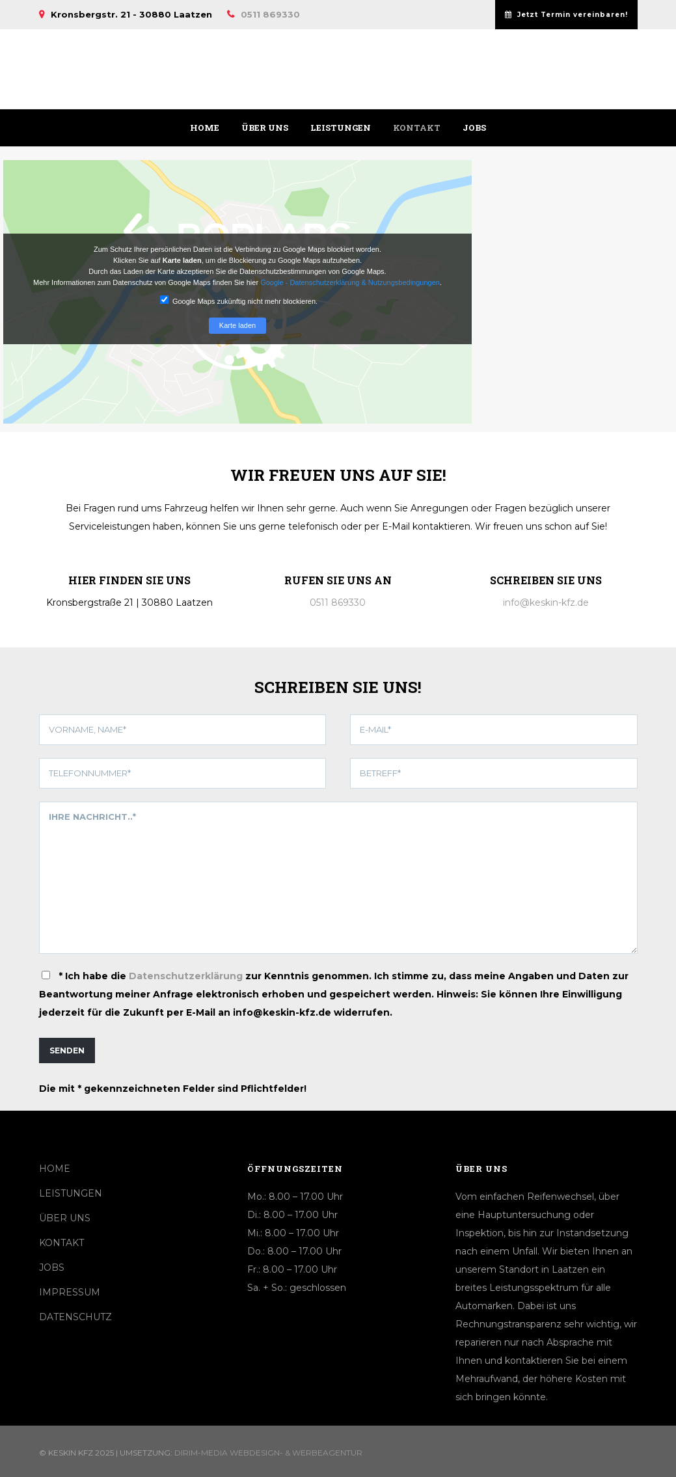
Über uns (264, 127)
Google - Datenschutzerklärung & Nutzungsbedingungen (350, 282)
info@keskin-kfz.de (546, 602)
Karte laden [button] (237, 325)
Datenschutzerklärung (186, 976)
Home (204, 127)
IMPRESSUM (69, 1292)
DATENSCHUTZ (75, 1317)
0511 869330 (270, 14)
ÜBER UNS (64, 1218)
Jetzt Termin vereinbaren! (566, 14)
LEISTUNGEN (70, 1193)
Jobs (474, 127)
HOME (54, 1168)
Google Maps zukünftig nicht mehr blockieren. (239, 300)
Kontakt (416, 127)
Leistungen (340, 127)
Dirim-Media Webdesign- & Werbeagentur (268, 1452)
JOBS (51, 1267)
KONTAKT (61, 1243)
